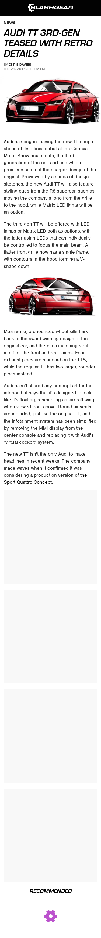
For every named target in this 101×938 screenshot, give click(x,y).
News (10, 23)
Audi (8, 141)
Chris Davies (20, 64)
